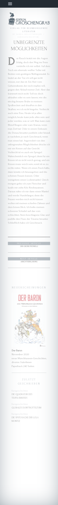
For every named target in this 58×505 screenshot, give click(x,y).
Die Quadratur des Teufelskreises (22, 396)
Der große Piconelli (29, 244)
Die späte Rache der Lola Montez (25, 419)
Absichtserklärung (29, 260)
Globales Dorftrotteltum (26, 407)
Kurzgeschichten (28, 37)
